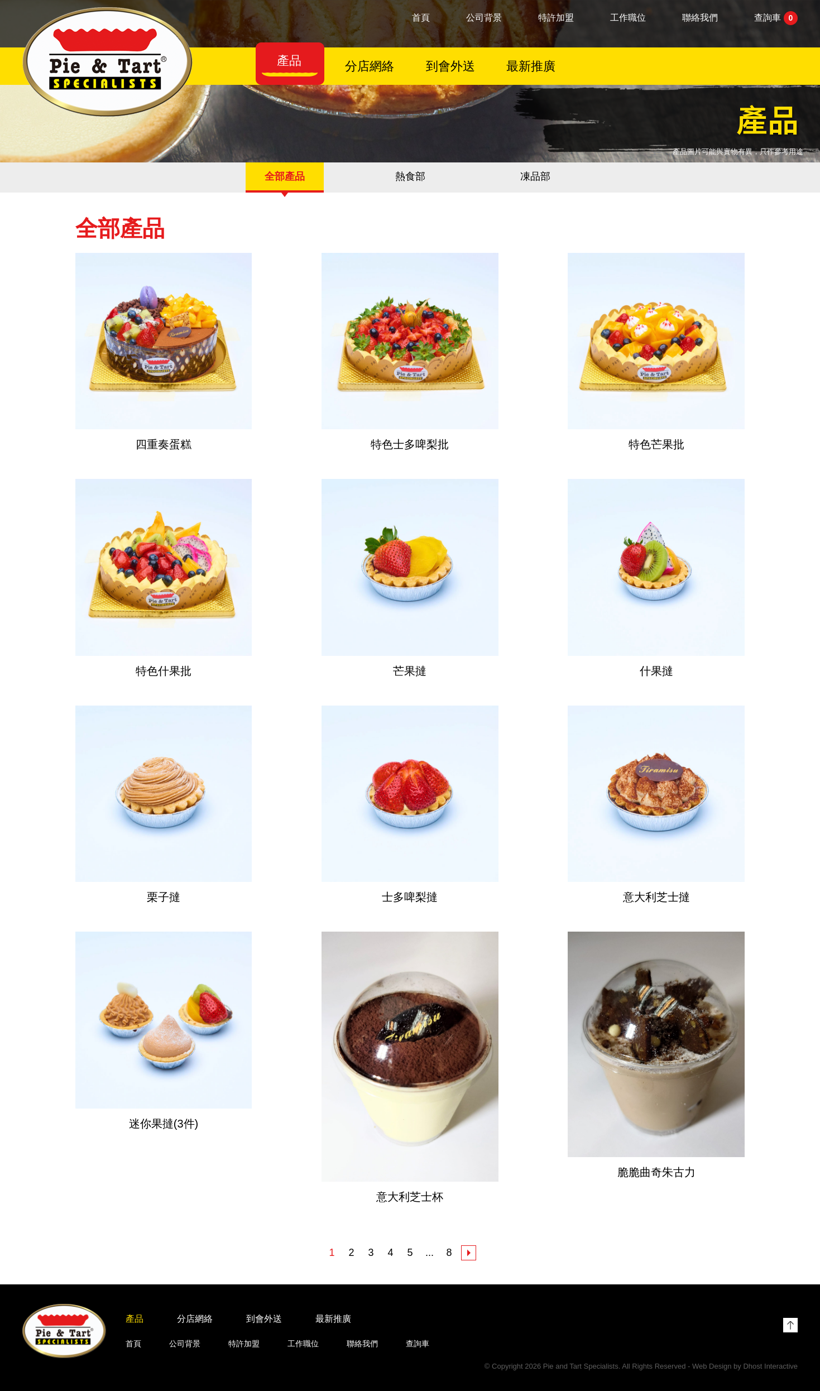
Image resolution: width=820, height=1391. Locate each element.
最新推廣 (530, 66)
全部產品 (285, 176)
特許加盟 (556, 17)
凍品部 (535, 176)
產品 (289, 61)
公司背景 (484, 17)
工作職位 (628, 17)
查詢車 (776, 18)
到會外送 (450, 66)
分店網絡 (369, 66)
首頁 (421, 17)
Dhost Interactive (770, 1366)
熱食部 (410, 176)
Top (790, 1325)
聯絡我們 (700, 17)
